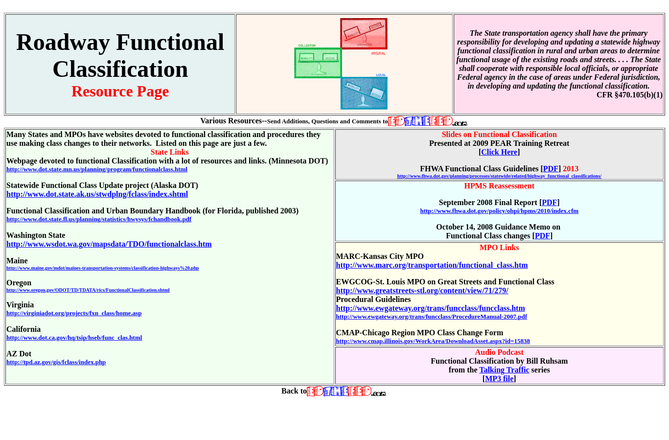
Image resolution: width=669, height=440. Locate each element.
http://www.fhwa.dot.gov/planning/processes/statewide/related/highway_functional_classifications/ (499, 176)
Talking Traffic (504, 370)
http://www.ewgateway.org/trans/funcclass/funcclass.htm (430, 308)
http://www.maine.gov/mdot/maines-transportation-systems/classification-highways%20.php (102, 268)
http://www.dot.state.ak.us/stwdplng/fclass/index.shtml (97, 194)
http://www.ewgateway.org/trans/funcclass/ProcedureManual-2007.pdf (432, 316)
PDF (550, 168)
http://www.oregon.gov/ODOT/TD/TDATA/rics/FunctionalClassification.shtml (88, 290)
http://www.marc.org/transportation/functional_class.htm (432, 265)
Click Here (499, 152)
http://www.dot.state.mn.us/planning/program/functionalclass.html (96, 169)
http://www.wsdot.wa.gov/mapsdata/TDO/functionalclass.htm (109, 244)
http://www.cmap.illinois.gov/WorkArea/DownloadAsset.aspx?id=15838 (433, 341)
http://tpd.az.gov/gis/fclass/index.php (56, 362)
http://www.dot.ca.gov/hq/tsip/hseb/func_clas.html (74, 337)
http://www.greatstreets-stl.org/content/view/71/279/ (422, 290)
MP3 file (499, 378)
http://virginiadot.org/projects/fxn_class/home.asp (73, 313)
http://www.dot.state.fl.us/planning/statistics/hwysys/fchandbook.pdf (98, 219)
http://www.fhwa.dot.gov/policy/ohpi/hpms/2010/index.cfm (499, 210)
